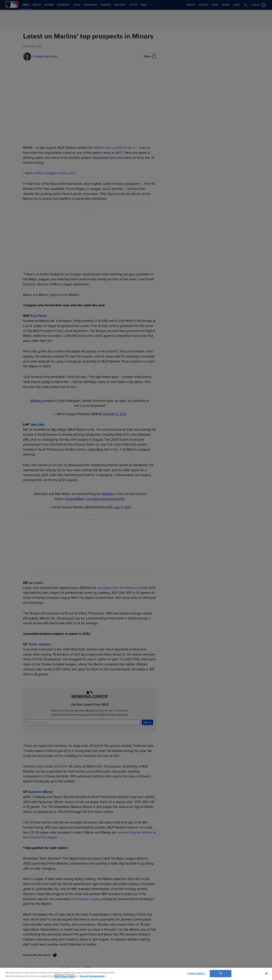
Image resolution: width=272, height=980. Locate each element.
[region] (136, 974)
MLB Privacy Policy (64, 976)
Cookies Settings (196, 973)
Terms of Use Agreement (92, 976)
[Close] (266, 973)
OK (220, 973)
